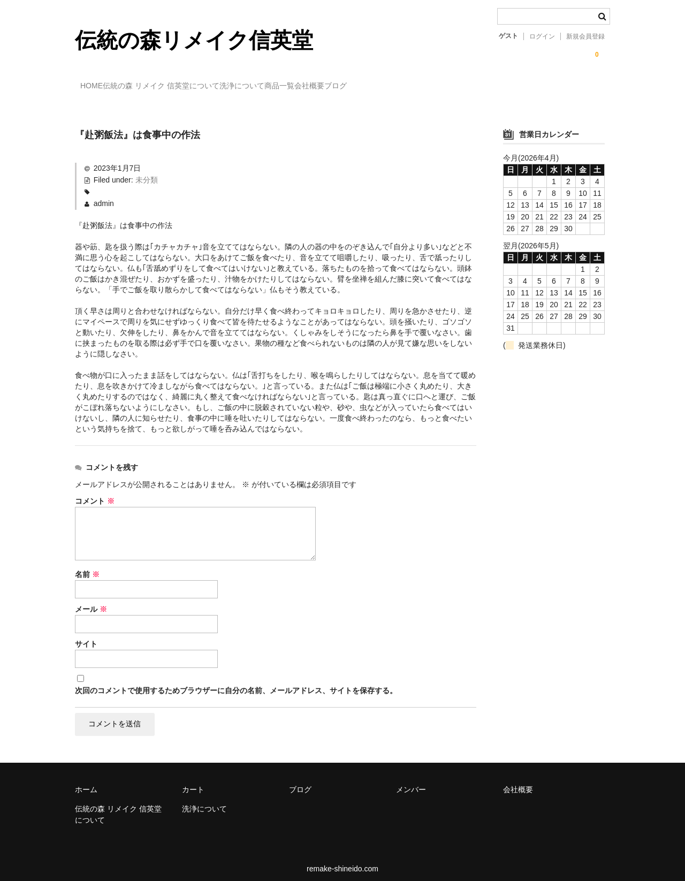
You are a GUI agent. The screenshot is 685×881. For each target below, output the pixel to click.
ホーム (86, 782)
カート (193, 782)
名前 (87, 564)
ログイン (542, 36)
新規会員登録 (585, 36)
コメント (95, 491)
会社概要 (403, 87)
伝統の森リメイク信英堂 (194, 40)
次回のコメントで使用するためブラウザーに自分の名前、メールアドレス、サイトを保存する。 (236, 681)
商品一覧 (351, 87)
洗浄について (291, 87)
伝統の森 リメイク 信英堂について (189, 87)
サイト (86, 634)
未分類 (146, 170)
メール (91, 599)
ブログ (451, 87)
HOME (97, 87)
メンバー (411, 782)
